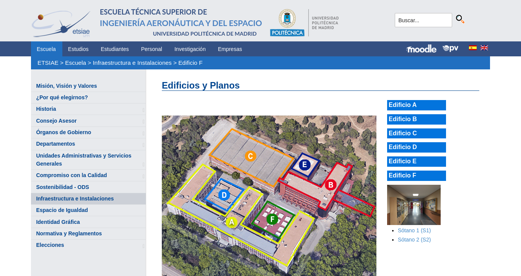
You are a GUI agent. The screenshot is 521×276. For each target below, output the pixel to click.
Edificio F (190, 62)
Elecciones (50, 245)
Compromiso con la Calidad (71, 175)
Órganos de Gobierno (63, 132)
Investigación (190, 49)
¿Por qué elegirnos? (62, 97)
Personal (151, 49)
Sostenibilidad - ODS (62, 187)
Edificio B (403, 119)
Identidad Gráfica (58, 222)
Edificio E (403, 161)
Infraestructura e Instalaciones (132, 62)
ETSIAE (48, 62)
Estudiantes (115, 49)
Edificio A (403, 105)
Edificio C (403, 133)
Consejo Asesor (56, 121)
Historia (46, 109)
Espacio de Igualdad (62, 210)
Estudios (78, 49)
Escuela (46, 49)
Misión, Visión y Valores (66, 86)
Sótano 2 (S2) (414, 240)
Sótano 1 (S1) (414, 230)
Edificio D (403, 147)
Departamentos (55, 144)
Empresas (230, 49)
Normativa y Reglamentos (69, 233)
